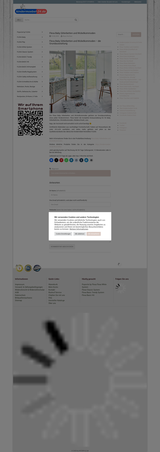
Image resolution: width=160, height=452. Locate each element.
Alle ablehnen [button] (79, 234)
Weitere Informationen (79, 229)
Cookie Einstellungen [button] (63, 234)
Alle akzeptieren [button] (93, 234)
